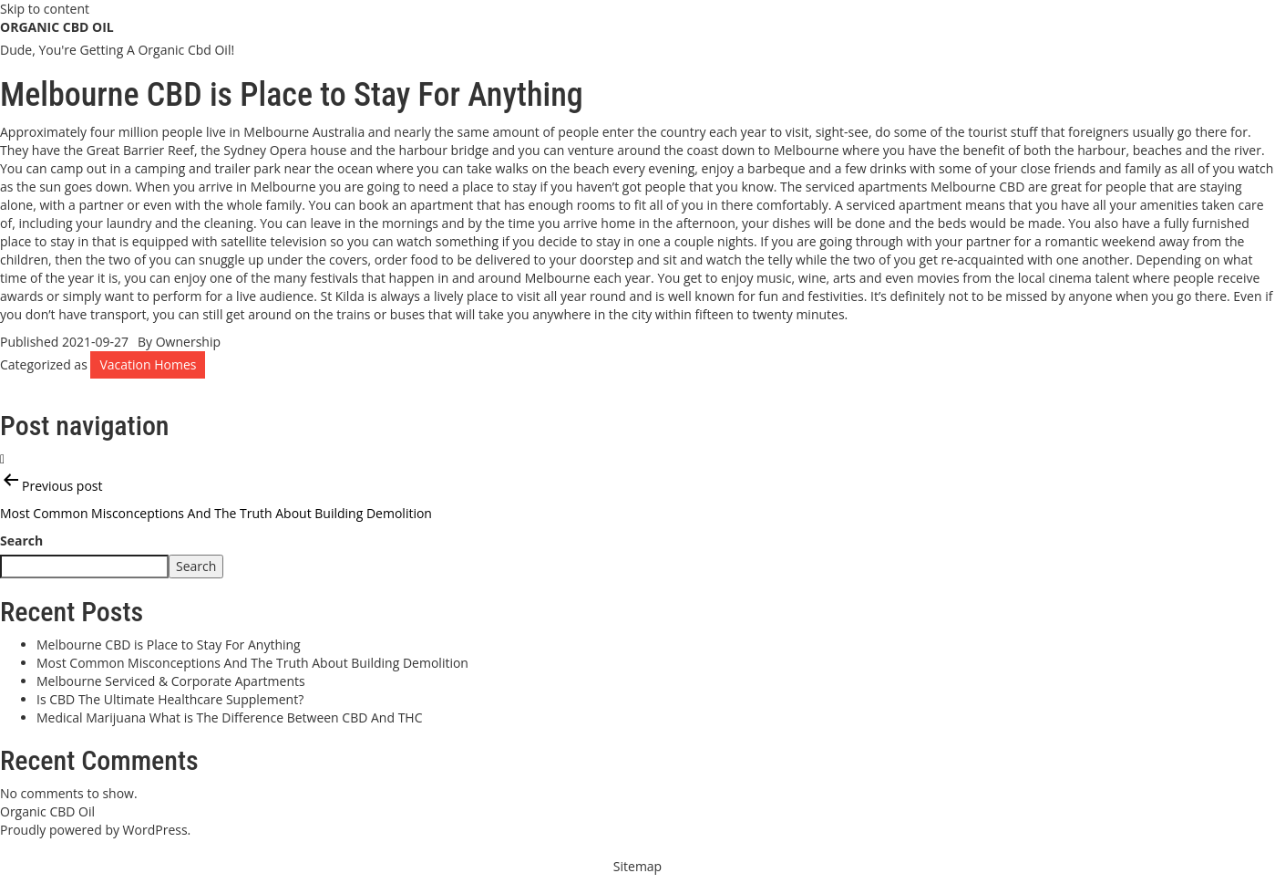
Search (21, 540)
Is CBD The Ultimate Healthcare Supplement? (169, 699)
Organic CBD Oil (57, 27)
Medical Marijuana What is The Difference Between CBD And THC (229, 717)
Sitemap (637, 866)
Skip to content (44, 8)
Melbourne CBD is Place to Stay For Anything (168, 644)
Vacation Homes (147, 364)
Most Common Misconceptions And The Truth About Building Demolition (252, 662)
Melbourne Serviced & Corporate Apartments (170, 681)
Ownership (188, 341)
